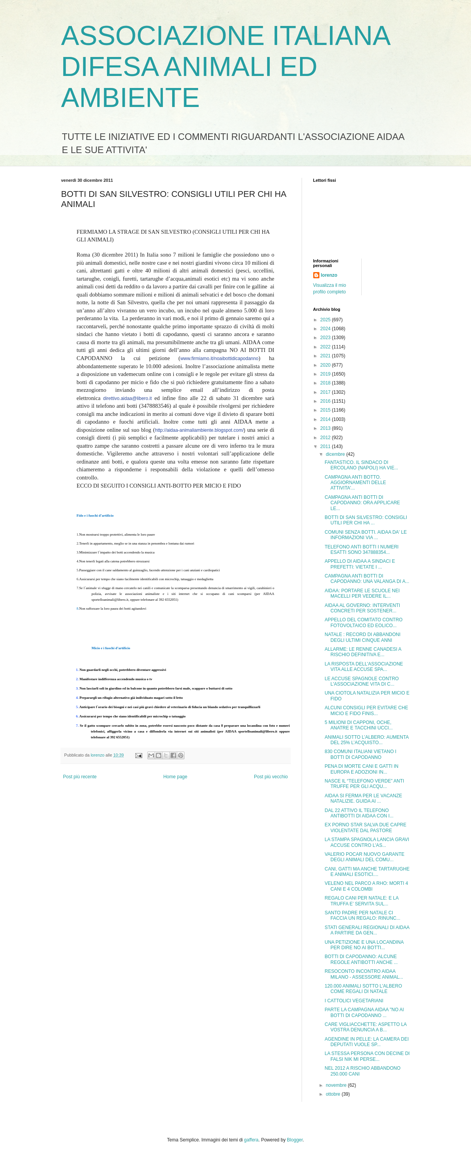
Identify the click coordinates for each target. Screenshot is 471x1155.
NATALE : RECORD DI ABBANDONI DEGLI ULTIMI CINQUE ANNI (362, 637)
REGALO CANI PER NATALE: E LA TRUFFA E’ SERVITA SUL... (361, 900)
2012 (326, 437)
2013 (326, 428)
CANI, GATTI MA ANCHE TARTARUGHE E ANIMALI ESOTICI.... (366, 871)
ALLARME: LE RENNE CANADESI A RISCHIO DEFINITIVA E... (362, 651)
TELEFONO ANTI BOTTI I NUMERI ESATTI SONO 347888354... (361, 549)
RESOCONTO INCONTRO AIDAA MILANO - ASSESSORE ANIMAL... (363, 974)
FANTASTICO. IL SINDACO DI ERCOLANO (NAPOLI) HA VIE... (361, 465)
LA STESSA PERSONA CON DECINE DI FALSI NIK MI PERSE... (366, 1056)
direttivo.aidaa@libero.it (127, 398)
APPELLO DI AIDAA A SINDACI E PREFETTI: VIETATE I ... (359, 564)
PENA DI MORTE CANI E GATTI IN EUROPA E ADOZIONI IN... (361, 769)
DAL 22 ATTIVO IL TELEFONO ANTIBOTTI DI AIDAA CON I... (358, 813)
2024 (326, 328)
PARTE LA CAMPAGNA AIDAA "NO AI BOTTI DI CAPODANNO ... (364, 1012)
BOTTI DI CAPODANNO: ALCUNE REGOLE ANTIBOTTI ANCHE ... (360, 959)
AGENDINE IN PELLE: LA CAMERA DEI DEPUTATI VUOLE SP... (366, 1041)
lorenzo (329, 275)
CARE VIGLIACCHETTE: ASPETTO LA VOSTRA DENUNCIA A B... (365, 1027)
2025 (326, 319)
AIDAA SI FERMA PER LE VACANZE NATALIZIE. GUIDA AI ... (363, 798)
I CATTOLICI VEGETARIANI (353, 1000)
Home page (175, 776)
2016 (326, 401)
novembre (337, 1085)
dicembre (336, 454)
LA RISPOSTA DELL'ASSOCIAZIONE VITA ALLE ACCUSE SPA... (363, 666)
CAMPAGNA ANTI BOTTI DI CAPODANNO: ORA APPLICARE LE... (362, 503)
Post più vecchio (271, 776)
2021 (326, 356)
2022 (326, 347)
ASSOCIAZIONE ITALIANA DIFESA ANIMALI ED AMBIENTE (225, 67)
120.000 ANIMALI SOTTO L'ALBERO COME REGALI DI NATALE (363, 988)
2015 (326, 410)
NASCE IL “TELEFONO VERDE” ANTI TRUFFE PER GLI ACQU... (364, 783)
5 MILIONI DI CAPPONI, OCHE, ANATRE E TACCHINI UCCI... (358, 725)
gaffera (251, 1140)
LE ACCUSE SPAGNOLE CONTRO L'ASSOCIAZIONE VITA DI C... (361, 681)
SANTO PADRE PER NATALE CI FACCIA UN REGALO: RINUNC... (362, 915)
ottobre (334, 1094)
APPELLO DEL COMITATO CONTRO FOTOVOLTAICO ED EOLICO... (363, 622)
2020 (326, 365)
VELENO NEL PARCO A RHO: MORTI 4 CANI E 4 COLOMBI (366, 886)
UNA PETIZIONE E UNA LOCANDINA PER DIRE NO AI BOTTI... (363, 945)
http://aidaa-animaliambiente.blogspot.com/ (199, 430)
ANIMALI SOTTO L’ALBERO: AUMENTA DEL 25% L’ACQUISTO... (366, 739)
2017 (326, 392)
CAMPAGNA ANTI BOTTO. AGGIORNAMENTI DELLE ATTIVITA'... (355, 482)
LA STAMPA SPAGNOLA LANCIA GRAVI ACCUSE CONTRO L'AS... (366, 842)
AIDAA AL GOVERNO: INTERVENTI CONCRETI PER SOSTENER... (362, 608)
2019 (326, 374)
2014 (326, 419)
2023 (326, 337)
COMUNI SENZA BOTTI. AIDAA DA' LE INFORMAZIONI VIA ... (365, 534)
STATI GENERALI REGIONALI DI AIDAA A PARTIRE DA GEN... (366, 930)
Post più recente (80, 776)
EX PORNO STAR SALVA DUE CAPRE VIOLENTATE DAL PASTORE (365, 827)
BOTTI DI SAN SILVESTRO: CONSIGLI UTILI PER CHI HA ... (365, 520)
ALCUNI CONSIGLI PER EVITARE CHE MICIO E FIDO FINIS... (366, 710)
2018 (326, 383)
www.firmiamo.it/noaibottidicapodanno (219, 358)
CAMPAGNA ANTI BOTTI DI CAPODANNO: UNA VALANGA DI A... (366, 578)
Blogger (295, 1140)
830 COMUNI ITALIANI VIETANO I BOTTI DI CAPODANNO (360, 754)
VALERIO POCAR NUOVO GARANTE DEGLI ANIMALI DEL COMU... (364, 857)
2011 (326, 446)
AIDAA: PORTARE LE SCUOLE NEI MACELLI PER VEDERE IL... (362, 593)
